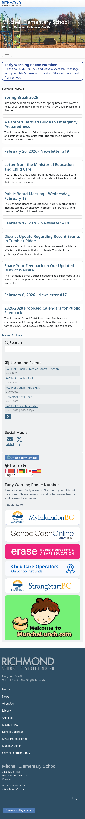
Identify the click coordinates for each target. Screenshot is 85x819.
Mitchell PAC (10, 724)
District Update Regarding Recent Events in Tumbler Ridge (42, 238)
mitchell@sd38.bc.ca (13, 789)
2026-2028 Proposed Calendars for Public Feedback (42, 310)
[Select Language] (19, 475)
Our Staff (7, 717)
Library (6, 710)
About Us (8, 703)
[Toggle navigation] (7, 53)
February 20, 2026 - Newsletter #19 (36, 151)
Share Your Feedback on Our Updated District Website (39, 268)
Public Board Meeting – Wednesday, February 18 (37, 196)
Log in (76, 798)
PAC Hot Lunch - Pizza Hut (22, 388)
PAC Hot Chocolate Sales (21, 406)
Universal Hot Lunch (18, 397)
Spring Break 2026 (21, 97)
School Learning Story (16, 752)
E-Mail (10, 444)
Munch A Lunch (11, 745)
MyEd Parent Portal (14, 738)
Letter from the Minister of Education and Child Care (39, 167)
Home (6, 689)
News (5, 696)
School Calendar (12, 731)
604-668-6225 (17, 785)
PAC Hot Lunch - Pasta (20, 378)
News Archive (12, 335)
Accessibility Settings (22, 457)
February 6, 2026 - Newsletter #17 (35, 294)
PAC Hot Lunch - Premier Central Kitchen (32, 369)
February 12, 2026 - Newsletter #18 (36, 223)
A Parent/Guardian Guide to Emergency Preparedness (41, 124)
